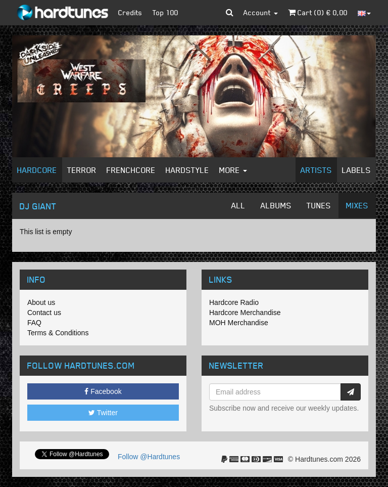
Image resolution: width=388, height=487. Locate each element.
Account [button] (261, 12)
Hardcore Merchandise (245, 312)
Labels (356, 170)
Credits (130, 12)
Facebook (102, 391)
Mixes (357, 205)
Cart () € (318, 12)
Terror (81, 170)
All (238, 205)
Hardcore (37, 170)
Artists (316, 170)
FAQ (34, 323)
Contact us (44, 312)
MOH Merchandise (238, 323)
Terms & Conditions (57, 333)
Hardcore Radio (234, 302)
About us (41, 302)
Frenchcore (131, 170)
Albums (276, 205)
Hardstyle (187, 170)
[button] (229, 12)
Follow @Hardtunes (149, 457)
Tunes (319, 205)
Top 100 (165, 12)
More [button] (233, 170)
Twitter (103, 413)
